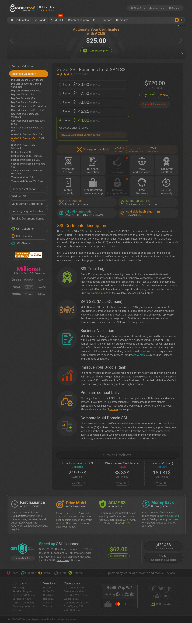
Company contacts (23, 606)
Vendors (49, 583)
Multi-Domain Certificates (27, 203)
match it (61, 516)
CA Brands (39, 20)
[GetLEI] (23, 549)
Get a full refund (169, 515)
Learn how (63, 560)
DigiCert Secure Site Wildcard (27, 79)
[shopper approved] (169, 588)
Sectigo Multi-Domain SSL (25, 159)
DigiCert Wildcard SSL (23, 94)
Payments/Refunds (23, 595)
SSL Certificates (19, 20)
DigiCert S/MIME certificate (26, 90)
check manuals (141, 355)
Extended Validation (23, 189)
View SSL (77, 483)
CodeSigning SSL (73, 606)
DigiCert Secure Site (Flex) (25, 102)
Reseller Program (78, 20)
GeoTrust (48, 595)
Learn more (152, 204)
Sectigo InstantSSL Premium (27, 155)
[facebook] (152, 588)
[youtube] (156, 595)
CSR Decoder (21, 236)
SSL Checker (21, 243)
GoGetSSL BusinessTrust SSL (27, 134)
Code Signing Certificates (27, 211)
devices (114, 409)
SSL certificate (19, 515)
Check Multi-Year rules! (154, 104)
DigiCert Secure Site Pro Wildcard (29, 106)
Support (107, 20)
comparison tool (131, 438)
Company (122, 20)
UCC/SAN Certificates (76, 602)
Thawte (47, 606)
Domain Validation (22, 66)
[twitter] (161, 588)
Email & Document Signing (27, 218)
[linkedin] (165, 595)
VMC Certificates (73, 610)
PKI (95, 20)
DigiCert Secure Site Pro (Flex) (27, 110)
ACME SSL (57, 19)
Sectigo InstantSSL (21, 152)
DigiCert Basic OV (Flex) (24, 98)
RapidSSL (48, 598)
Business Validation (23, 73)
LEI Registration (118, 555)
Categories (72, 583)
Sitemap (17, 610)
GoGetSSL (49, 591)
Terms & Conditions (23, 602)
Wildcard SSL (19, 196)
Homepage (18, 587)
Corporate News (21, 598)
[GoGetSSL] (23, 8)
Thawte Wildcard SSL (22, 177)
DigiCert (48, 587)
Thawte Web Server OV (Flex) (27, 181)
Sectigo (47, 602)
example (95, 293)
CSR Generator (22, 229)
